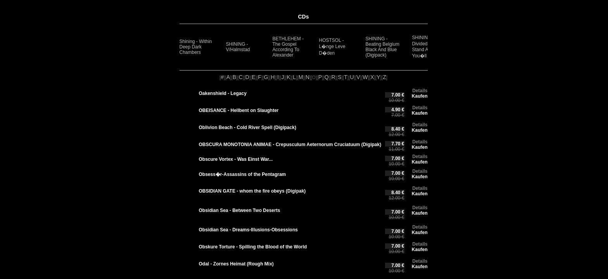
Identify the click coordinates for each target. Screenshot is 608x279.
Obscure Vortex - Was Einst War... (236, 159)
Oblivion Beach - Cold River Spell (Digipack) (247, 127)
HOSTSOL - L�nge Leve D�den (332, 47)
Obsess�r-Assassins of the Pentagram (242, 174)
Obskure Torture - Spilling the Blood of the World (253, 247)
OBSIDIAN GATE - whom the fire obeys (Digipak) (252, 191)
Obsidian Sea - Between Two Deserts (239, 210)
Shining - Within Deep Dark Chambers (196, 47)
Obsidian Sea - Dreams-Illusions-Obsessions (248, 229)
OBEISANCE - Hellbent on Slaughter (239, 110)
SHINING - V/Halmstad (238, 46)
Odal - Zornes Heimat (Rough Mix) (236, 264)
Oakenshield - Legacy (223, 93)
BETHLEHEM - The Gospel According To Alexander (288, 47)
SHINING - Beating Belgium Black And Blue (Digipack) (382, 47)
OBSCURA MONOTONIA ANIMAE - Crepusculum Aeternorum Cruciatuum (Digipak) (290, 144)
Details (419, 90)
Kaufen (420, 96)
